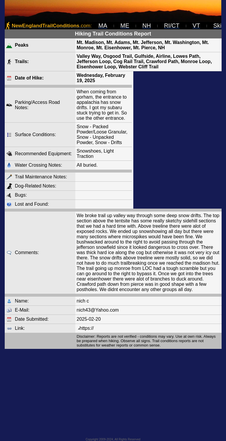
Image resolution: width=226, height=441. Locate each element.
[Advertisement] (177, 140)
